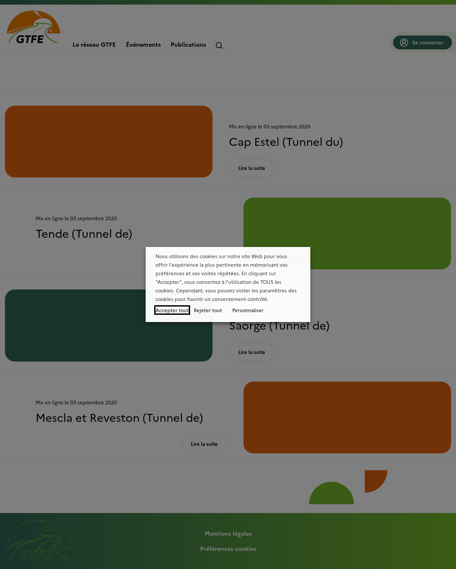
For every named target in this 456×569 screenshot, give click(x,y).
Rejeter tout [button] (208, 310)
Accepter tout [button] (172, 310)
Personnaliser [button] (248, 310)
